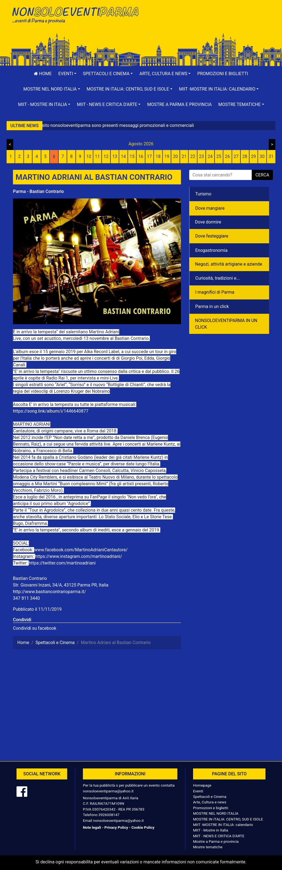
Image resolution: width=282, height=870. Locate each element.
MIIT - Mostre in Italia (210, 830)
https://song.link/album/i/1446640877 (50, 411)
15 (132, 156)
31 (271, 156)
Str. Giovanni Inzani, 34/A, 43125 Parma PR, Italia (60, 585)
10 (88, 156)
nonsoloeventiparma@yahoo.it (108, 791)
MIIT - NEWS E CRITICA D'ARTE (218, 836)
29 (253, 156)
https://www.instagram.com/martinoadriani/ (78, 556)
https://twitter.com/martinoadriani (62, 563)
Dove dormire (208, 222)
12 (106, 156)
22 (192, 156)
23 (201, 156)
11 (97, 156)
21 (183, 156)
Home (42, 73)
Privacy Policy (116, 827)
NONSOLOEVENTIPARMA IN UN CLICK (226, 324)
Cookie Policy (142, 827)
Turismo (203, 194)
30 (262, 156)
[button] (67, 73)
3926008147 (108, 814)
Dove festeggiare (211, 236)
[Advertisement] (207, 22)
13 (114, 156)
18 (158, 156)
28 (244, 156)
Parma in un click (212, 306)
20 (175, 156)
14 (123, 156)
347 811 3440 (26, 598)
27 (236, 156)
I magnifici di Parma (214, 292)
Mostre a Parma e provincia (179, 104)
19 (166, 156)
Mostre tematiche (208, 847)
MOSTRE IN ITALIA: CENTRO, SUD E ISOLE (228, 819)
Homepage (202, 785)
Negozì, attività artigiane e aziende (228, 264)
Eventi (198, 791)
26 (227, 156)
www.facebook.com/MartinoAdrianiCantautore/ (81, 549)
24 (210, 156)
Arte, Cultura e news (209, 802)
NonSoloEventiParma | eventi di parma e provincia (75, 15)
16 (140, 156)
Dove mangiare (210, 208)
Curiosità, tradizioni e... (217, 278)
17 (149, 156)
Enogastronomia (211, 250)
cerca (262, 175)
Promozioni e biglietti (222, 73)
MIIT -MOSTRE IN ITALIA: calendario (223, 824)
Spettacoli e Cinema (209, 796)
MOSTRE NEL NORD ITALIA (215, 813)
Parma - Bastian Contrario (38, 191)
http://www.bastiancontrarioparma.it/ (49, 591)
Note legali (92, 827)
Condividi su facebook (34, 628)
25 (218, 156)
